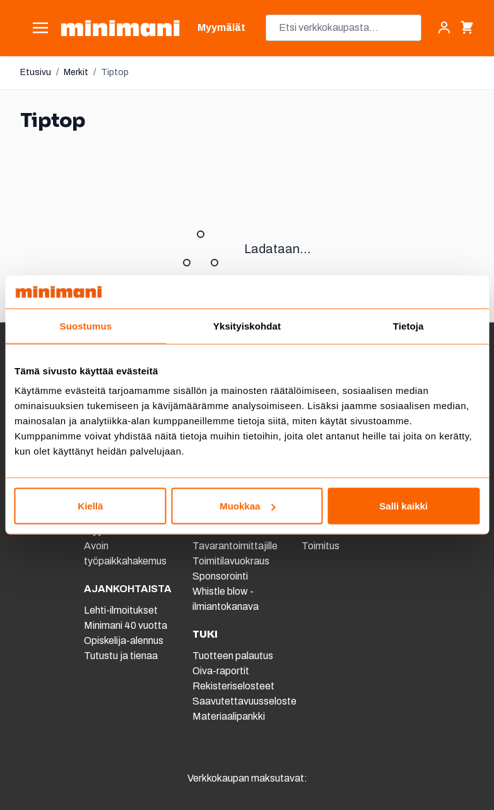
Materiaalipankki (228, 716)
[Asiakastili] (444, 27)
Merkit (76, 72)
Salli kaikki (403, 506)
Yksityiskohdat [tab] (247, 325)
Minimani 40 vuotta (125, 625)
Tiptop (115, 72)
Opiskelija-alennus (123, 640)
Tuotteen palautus (233, 655)
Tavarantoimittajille (235, 545)
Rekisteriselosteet (233, 686)
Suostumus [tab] (86, 325)
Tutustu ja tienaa (121, 655)
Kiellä (90, 506)
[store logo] (120, 28)
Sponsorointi (220, 576)
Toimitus (320, 545)
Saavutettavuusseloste (244, 701)
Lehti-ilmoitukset (121, 610)
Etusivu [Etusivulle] (35, 72)
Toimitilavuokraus (230, 561)
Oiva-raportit (220, 670)
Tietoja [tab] (408, 325)
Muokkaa (247, 506)
